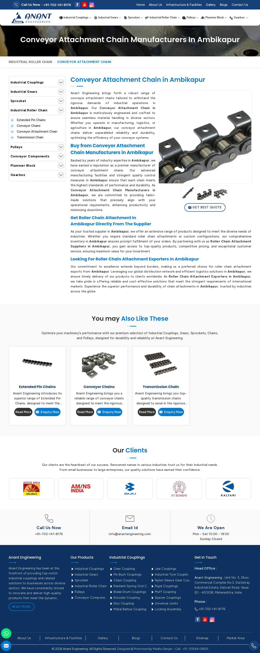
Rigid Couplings (164, 586)
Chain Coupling (122, 580)
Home (140, 5)
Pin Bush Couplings (125, 574)
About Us (155, 5)
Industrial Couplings (75, 17)
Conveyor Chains (25, 126)
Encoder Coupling (124, 598)
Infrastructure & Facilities (184, 5)
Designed (123, 649)
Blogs (224, 5)
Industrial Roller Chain (162, 17)
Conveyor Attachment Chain (34, 131)
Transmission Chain (27, 137)
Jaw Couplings (163, 569)
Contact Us (240, 5)
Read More (23, 412)
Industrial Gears (107, 17)
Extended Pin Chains (28, 120)
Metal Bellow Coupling (127, 609)
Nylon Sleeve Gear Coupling (171, 580)
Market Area (236, 638)
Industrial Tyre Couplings (171, 574)
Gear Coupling (122, 569)
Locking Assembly (166, 609)
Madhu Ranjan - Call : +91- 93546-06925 (180, 649)
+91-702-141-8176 (57, 5)
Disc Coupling (121, 603)
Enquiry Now (47, 412)
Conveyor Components (30, 156)
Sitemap (202, 638)
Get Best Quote (205, 207)
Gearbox (238, 17)
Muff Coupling (163, 592)
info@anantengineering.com (130, 534)
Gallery (211, 5)
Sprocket (133, 17)
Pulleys (190, 17)
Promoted (141, 649)
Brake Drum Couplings (127, 592)
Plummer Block (214, 17)
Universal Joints (164, 603)
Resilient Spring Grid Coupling (129, 586)
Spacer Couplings (166, 598)
